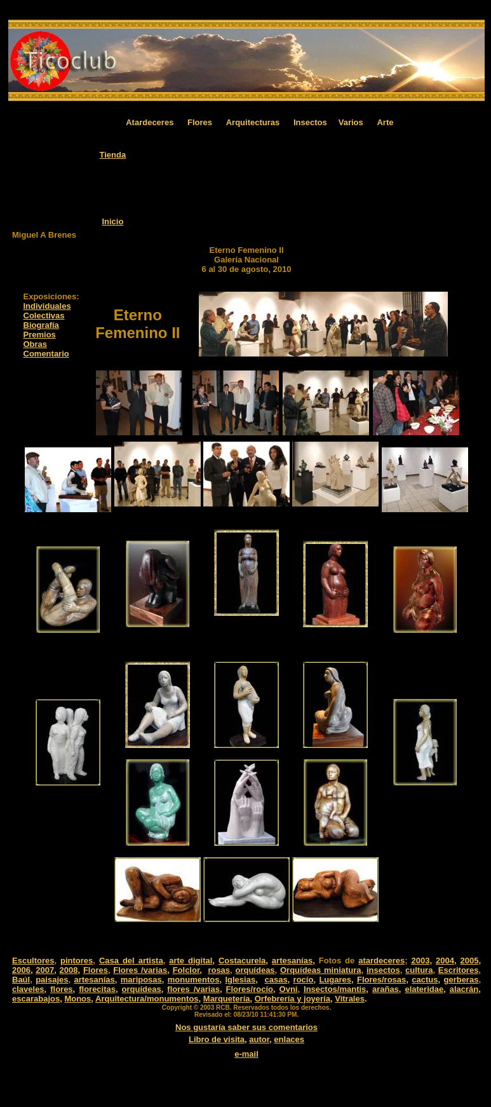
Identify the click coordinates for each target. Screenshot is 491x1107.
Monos (77, 998)
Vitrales (350, 998)
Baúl (21, 979)
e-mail (246, 1054)
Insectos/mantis (335, 989)
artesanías (292, 960)
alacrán (464, 989)
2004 (445, 960)
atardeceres (381, 960)
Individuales (47, 306)
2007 (45, 970)
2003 (420, 960)
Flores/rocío (249, 989)
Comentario (46, 353)
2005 (469, 960)
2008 (69, 970)
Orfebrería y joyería (292, 998)
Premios (40, 334)
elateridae (424, 989)
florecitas (97, 989)
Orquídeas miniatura (320, 970)
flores (61, 989)
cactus (425, 979)
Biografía (41, 325)
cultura (419, 970)
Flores (95, 970)
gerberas (460, 979)
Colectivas (44, 315)
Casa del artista (131, 960)
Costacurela (242, 960)
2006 (21, 970)
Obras (36, 344)
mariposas (141, 979)
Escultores (33, 960)
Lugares (335, 979)
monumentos (194, 979)
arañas (385, 989)
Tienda (113, 155)
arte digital (190, 960)
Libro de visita (217, 1039)
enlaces (289, 1039)
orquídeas (254, 970)
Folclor (186, 970)
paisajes (52, 979)
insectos (383, 970)
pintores (76, 960)
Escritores (458, 970)
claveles (28, 989)
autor (259, 1039)
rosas (219, 970)
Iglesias (240, 979)
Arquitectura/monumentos (147, 998)
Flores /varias (140, 970)
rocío (303, 979)
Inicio (112, 221)
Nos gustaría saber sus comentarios (246, 1027)
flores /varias (193, 989)
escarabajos (36, 998)
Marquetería (226, 998)
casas (275, 979)
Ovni (288, 989)
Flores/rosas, (382, 979)
